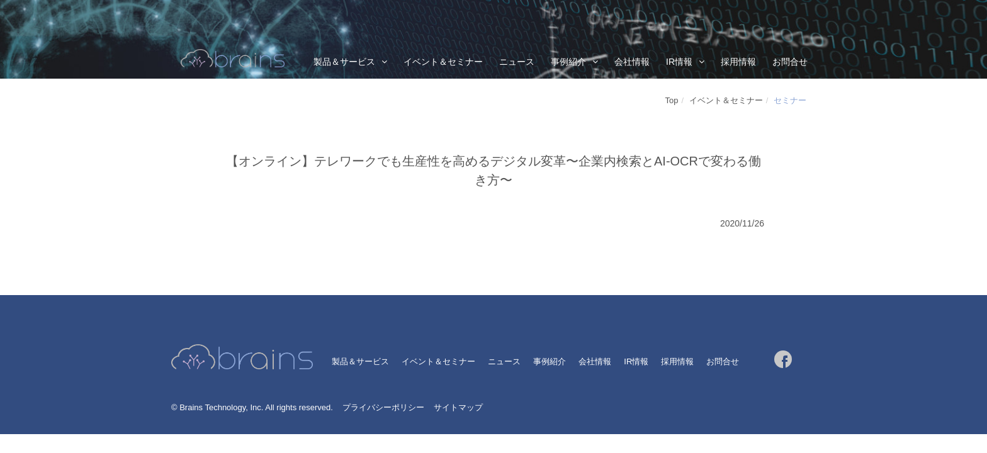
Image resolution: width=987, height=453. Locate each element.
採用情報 (738, 62)
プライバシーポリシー (383, 407)
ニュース (516, 62)
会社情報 (632, 62)
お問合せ (790, 62)
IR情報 (679, 62)
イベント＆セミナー (443, 62)
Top (672, 100)
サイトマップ (458, 407)
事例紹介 (568, 62)
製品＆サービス (344, 62)
